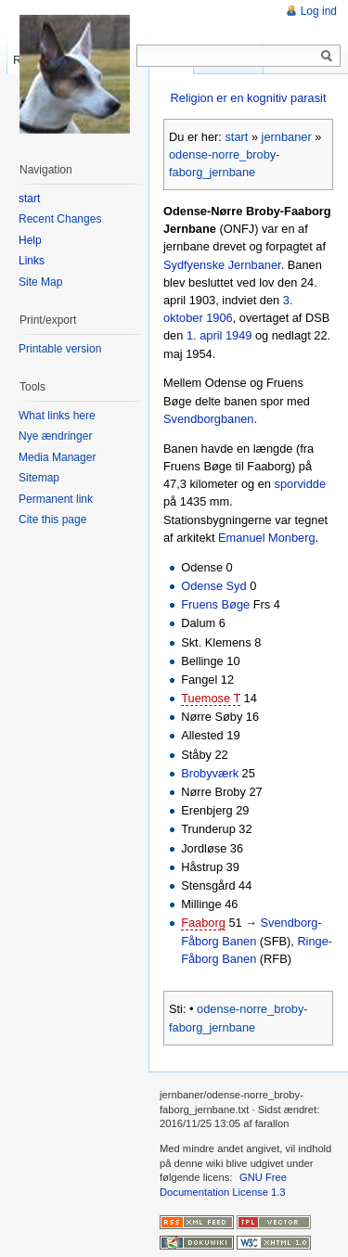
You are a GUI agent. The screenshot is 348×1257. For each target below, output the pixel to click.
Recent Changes (60, 218)
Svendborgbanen (208, 419)
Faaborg (203, 923)
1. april (204, 335)
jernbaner (287, 137)
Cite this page (52, 519)
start (236, 137)
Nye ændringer (55, 436)
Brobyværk (209, 773)
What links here (57, 415)
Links (32, 260)
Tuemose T (210, 698)
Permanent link (56, 499)
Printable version (60, 348)
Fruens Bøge (215, 604)
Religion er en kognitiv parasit (249, 98)
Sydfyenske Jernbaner (222, 265)
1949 (238, 335)
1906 (219, 318)
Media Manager (57, 457)
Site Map (40, 282)
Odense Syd (213, 586)
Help (30, 240)
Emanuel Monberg (267, 538)
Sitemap (39, 477)
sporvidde (301, 484)
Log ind (319, 11)
